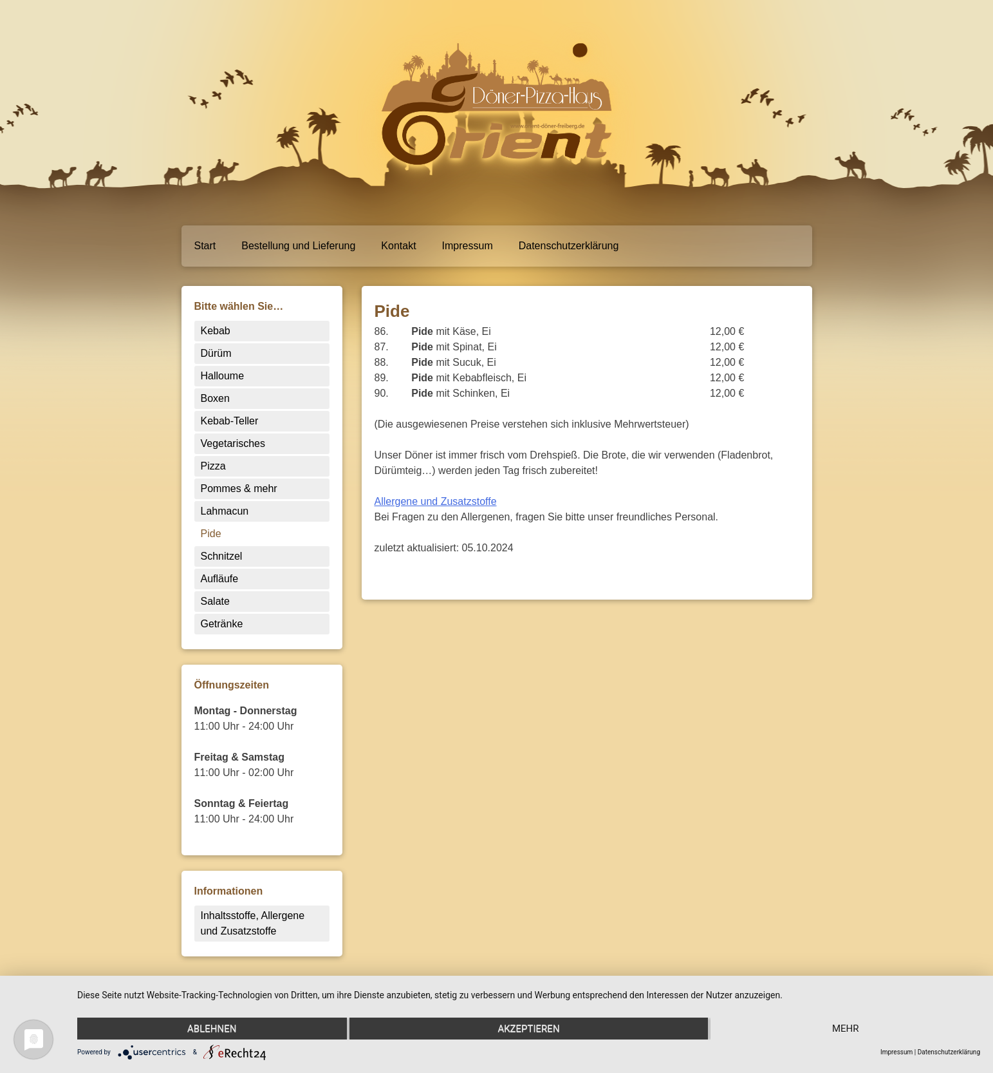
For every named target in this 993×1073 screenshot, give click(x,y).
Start (205, 245)
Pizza (213, 466)
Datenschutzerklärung (569, 245)
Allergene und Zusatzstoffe (436, 501)
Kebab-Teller (230, 420)
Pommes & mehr (239, 488)
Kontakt (398, 245)
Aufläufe (220, 578)
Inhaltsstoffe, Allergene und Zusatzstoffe (253, 923)
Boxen (215, 398)
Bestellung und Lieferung (298, 245)
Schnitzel (222, 556)
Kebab (215, 330)
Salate (215, 601)
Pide (211, 533)
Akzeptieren (528, 1028)
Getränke (222, 623)
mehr (845, 1028)
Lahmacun (225, 511)
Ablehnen (211, 1028)
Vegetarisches (233, 443)
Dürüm (216, 353)
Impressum (467, 245)
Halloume (223, 375)
